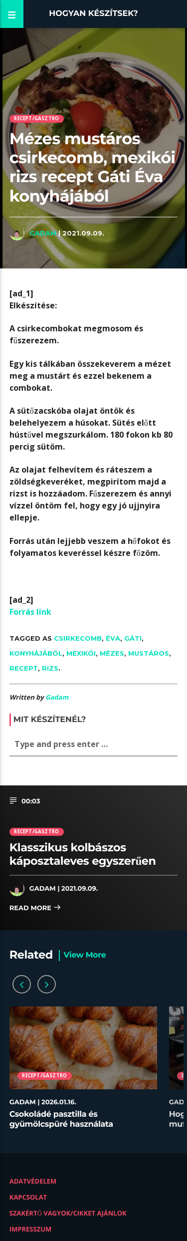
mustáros (148, 653)
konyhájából (35, 653)
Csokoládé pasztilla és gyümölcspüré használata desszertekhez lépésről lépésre (70, 1124)
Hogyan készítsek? (93, 13)
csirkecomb (78, 638)
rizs (50, 668)
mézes (112, 653)
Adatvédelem (33, 1181)
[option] (83, 1072)
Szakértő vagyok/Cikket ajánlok (68, 1213)
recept (23, 668)
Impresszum (30, 1229)
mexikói (81, 653)
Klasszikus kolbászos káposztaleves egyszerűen (82, 854)
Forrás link (30, 611)
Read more (35, 908)
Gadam (42, 233)
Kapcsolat (28, 1197)
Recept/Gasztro (36, 118)
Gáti (133, 638)
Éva (113, 638)
